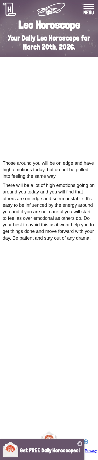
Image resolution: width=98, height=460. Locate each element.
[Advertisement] (49, 107)
